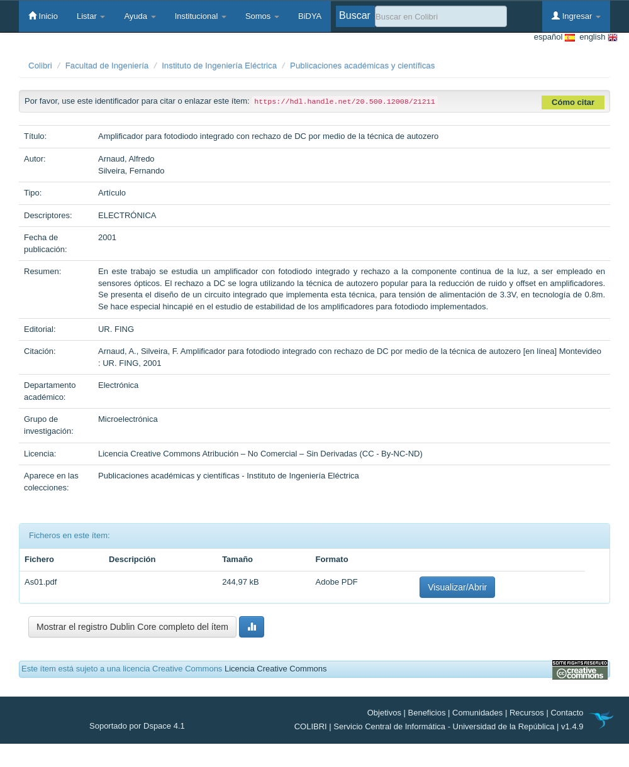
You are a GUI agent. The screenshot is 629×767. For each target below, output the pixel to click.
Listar (91, 16)
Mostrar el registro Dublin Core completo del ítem (132, 627)
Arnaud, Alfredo (126, 158)
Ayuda (139, 16)
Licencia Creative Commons (276, 668)
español (554, 37)
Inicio (43, 16)
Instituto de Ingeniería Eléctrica (219, 65)
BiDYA (309, 16)
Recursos (526, 712)
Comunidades (477, 712)
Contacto (566, 712)
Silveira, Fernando (131, 170)
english (596, 37)
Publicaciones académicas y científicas (362, 65)
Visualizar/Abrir (457, 587)
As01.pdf (41, 582)
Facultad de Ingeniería (107, 65)
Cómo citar (573, 102)
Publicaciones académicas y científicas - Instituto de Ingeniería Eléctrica (228, 475)
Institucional (200, 16)
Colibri (40, 65)
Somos (262, 16)
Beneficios (427, 712)
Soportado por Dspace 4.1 (137, 726)
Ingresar (576, 16)
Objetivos (384, 712)
